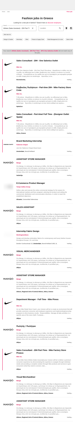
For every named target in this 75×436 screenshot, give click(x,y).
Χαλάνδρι (19, 175)
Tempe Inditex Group (23, 187)
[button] (7, 34)
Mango (18, 163)
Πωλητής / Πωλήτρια (26, 326)
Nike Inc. (19, 67)
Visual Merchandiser (25, 377)
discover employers (54, 23)
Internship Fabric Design (27, 231)
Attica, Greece (21, 133)
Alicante (19, 199)
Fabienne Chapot (22, 144)
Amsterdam (20, 151)
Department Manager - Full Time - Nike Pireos (37, 299)
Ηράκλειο (19, 106)
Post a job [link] (69, 11)
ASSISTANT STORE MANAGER (30, 159)
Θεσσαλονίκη (20, 79)
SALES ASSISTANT (25, 207)
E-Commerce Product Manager (30, 183)
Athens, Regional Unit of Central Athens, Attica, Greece (34, 291)
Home (3, 11)
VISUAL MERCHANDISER (28, 251)
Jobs (8, 11)
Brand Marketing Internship (29, 141)
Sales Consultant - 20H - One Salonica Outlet (37, 61)
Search (5, 25)
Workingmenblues (22, 235)
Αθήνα (18, 223)
